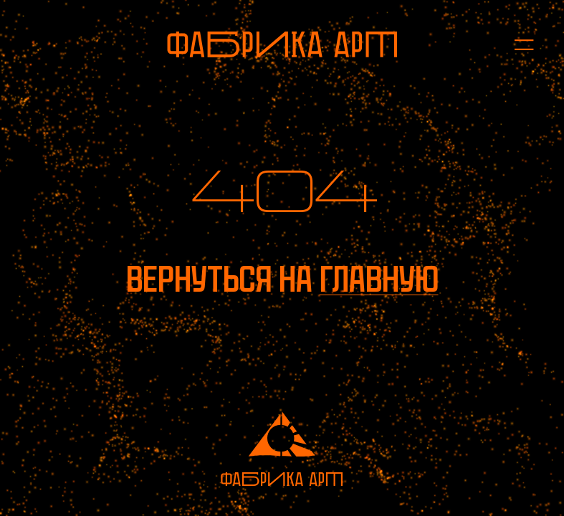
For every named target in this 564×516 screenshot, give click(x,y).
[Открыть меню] (517, 44)
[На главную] (282, 44)
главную (379, 279)
